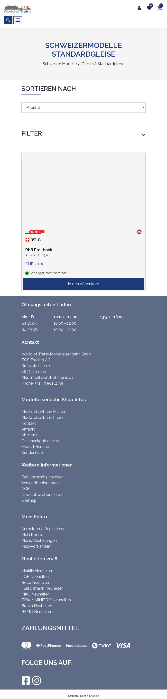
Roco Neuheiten (35, 582)
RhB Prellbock (38, 250)
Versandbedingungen (40, 483)
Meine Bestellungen (39, 540)
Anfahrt (28, 429)
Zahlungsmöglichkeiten (42, 477)
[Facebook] (25, 680)
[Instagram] (36, 680)
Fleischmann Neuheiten (42, 588)
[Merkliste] (150, 8)
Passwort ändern (36, 546)
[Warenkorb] (160, 8)
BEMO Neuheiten (36, 611)
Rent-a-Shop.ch (89, 695)
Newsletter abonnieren (41, 494)
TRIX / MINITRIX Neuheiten (46, 600)
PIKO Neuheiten (35, 594)
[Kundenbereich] (140, 8)
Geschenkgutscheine (40, 441)
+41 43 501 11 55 (49, 383)
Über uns (29, 435)
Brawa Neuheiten (36, 606)
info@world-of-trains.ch (51, 377)
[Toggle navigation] (17, 20)
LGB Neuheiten (35, 576)
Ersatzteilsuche (35, 446)
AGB (25, 488)
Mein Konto (31, 534)
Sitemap (29, 500)
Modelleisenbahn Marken (43, 411)
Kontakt (28, 423)
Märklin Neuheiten (37, 571)
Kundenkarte (32, 452)
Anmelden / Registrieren (43, 528)
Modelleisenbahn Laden (43, 417)
